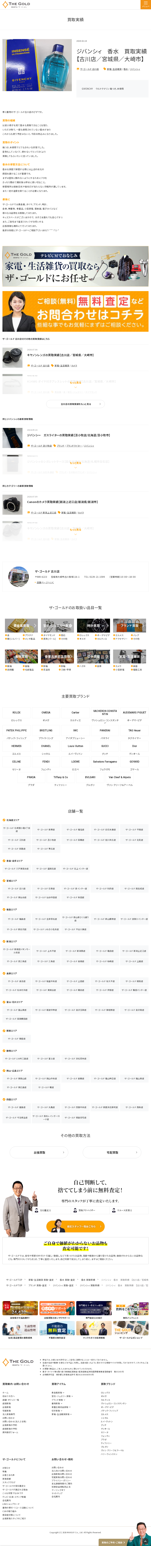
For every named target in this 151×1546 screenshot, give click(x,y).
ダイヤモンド (48, 635)
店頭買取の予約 (9, 1428)
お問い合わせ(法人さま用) (14, 1421)
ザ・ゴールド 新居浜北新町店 (105, 1107)
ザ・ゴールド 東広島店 (17, 1087)
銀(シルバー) (12, 638)
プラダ (104, 1439)
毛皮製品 (28, 669)
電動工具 (136, 669)
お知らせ (6, 1467)
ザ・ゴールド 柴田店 (75, 897)
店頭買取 (6, 1403)
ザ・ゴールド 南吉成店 (134, 888)
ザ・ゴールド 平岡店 (134, 829)
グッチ (103, 1425)
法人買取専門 (8, 1414)
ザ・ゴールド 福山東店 (134, 1078)
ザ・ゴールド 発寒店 (46, 829)
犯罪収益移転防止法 (61, 1486)
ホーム (5, 1392)
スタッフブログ (8, 1482)
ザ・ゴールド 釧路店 (17, 848)
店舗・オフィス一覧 (10, 1399)
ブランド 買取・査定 (38, 1285)
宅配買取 (6, 1410)
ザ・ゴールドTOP (14, 1279)
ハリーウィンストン (109, 1454)
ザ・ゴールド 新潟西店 (75, 950)
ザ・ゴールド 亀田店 (105, 950)
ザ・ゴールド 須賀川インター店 (134, 918)
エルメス (118, 635)
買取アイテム (59, 1384)
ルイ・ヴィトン (107, 1421)
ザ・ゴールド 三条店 (46, 961)
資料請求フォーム (10, 1432)
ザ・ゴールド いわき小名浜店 (46, 929)
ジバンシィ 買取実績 (90, 1285)
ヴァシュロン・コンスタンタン (114, 1403)
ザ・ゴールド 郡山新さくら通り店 (75, 919)
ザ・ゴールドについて (14, 1459)
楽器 (134, 666)
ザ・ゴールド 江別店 (17, 839)
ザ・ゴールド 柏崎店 (105, 961)
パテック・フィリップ (109, 1410)
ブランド (60, 445)
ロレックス (83, 635)
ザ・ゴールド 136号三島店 (16, 1058)
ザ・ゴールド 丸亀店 (46, 1107)
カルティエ (101, 638)
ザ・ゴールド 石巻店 (46, 888)
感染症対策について (11, 1514)
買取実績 (6, 1478)
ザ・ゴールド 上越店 (134, 961)
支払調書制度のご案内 (62, 1483)
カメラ (74, 365)
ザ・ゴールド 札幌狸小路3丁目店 (16, 830)
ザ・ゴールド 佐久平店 (105, 981)
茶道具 (45, 669)
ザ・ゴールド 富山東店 (17, 1009)
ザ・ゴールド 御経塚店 (105, 1009)
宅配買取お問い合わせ (62, 1477)
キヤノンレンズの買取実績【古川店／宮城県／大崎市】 (60, 355)
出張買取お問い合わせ (62, 1473)
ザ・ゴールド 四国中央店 (75, 1107)
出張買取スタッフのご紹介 (14, 1518)
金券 (98, 666)
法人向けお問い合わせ (62, 1470)
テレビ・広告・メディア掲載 (14, 1496)
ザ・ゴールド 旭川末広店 (105, 839)
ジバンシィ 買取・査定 (63, 1285)
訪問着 (9, 669)
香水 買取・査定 (67, 1279)
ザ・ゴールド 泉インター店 (75, 888)
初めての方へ (8, 1396)
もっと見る (75, 382)
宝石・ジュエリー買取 (61, 1396)
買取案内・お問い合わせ (15, 1384)
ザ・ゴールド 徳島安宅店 (75, 1117)
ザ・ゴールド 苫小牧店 (41, 445)
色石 (62, 635)
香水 (126, 69)
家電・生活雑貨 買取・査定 (41, 1279)
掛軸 (44, 666)
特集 (4, 1471)
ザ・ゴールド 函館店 (75, 839)
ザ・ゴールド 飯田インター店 (134, 990)
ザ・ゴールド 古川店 (89, 69)
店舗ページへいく (45, 582)
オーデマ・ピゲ (107, 1407)
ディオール (105, 1428)
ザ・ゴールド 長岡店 (75, 961)
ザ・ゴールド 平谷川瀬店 (75, 929)
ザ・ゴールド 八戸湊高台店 (17, 868)
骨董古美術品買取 (60, 1407)
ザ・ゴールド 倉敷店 (75, 1078)
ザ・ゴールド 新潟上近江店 (43, 512)
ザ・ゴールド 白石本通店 (105, 829)
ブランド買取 (57, 1399)
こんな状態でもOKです (12, 1493)
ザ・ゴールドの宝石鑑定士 (14, 1485)
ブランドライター (74, 445)
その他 (63, 638)
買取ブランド (108, 1384)
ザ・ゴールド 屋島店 (17, 1107)
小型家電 (118, 669)
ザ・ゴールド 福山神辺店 (105, 1078)
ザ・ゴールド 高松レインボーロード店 (46, 1118)
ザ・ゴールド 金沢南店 (134, 1009)
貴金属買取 (57, 1392)
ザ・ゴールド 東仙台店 (17, 897)
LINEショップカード (11, 1503)
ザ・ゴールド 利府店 (105, 888)
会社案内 (6, 1500)
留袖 (26, 666)
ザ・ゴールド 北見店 (134, 839)
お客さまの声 (8, 1475)
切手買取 (56, 1410)
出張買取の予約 (9, 1425)
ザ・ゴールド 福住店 (75, 829)
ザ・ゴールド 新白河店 (17, 929)
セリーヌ (104, 1432)
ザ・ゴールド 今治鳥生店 (17, 1117)
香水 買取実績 (88, 1279)
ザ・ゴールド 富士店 (46, 1058)
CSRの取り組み (9, 1511)
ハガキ (81, 666)
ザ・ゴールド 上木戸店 (46, 950)
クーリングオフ (58, 1490)
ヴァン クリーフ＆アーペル (112, 1450)
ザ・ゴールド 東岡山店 (17, 1078)
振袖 (8, 666)
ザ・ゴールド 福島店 (17, 918)
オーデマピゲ (102, 635)
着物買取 (56, 1403)
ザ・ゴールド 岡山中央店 (46, 1078)
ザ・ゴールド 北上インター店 (75, 868)
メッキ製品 (29, 638)
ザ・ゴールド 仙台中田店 (46, 897)
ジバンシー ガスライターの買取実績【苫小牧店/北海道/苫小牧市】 (68, 435)
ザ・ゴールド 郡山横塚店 (105, 918)
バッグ (135, 635)
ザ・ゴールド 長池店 (17, 981)
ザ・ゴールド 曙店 (46, 1087)
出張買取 (6, 1407)
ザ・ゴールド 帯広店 (46, 848)
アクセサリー (120, 638)
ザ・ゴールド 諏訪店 (75, 990)
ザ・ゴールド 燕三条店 (17, 961)
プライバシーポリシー (61, 1480)
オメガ (81, 638)
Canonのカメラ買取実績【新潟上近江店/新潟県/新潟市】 (62, 502)
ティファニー (106, 1443)
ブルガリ (104, 1446)
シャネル (104, 1417)
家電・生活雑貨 (114, 69)
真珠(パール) (48, 638)
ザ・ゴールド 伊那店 (105, 990)
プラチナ (28, 635)
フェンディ (105, 1436)
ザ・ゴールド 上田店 (75, 981)
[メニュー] (146, 4)
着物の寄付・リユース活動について (18, 1507)
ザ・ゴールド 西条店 (134, 1107)
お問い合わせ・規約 (62, 1459)
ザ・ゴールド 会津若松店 (46, 918)
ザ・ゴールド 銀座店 (17, 1038)
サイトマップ (57, 1493)
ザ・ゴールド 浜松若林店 (75, 1058)
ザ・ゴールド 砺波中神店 (46, 1009)
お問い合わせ (8, 1417)
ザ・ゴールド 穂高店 (134, 981)
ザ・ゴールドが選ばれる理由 (15, 1489)
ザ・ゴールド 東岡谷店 (46, 990)
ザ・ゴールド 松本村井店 (17, 990)
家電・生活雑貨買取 (60, 1414)
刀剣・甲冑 (65, 669)
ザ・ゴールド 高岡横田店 (17, 1018)
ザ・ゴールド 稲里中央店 (46, 981)
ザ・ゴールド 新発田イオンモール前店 (16, 951)
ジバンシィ (135, 69)
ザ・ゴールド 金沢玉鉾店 (75, 1009)
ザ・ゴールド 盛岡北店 (46, 868)
